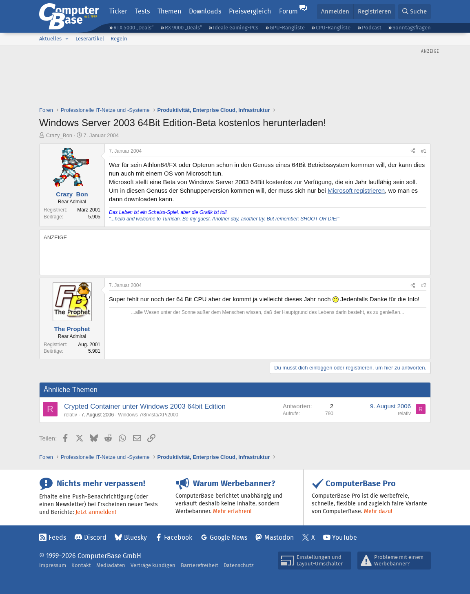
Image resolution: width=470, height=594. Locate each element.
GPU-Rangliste (287, 27)
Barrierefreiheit (199, 565)
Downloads (205, 11)
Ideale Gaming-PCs (235, 27)
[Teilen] (413, 151)
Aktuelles (50, 38)
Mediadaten (110, 565)
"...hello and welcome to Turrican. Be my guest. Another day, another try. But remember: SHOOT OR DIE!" (224, 219)
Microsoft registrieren (356, 190)
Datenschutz (239, 565)
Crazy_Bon (59, 135)
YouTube (344, 537)
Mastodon (279, 537)
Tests (142, 11)
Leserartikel (89, 38)
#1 (423, 151)
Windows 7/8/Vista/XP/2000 (148, 415)
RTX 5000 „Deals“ (133, 27)
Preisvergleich (250, 11)
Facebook (178, 537)
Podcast (371, 27)
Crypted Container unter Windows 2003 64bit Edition (145, 406)
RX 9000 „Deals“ (183, 27)
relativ (70, 415)
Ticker (118, 11)
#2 (423, 285)
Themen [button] (169, 11)
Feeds (57, 537)
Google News (228, 537)
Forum (288, 11)
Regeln (119, 38)
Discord (95, 537)
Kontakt (81, 565)
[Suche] (414, 11)
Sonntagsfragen (411, 27)
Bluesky (135, 537)
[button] (67, 39)
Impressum (52, 565)
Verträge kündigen (153, 565)
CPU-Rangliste (333, 27)
